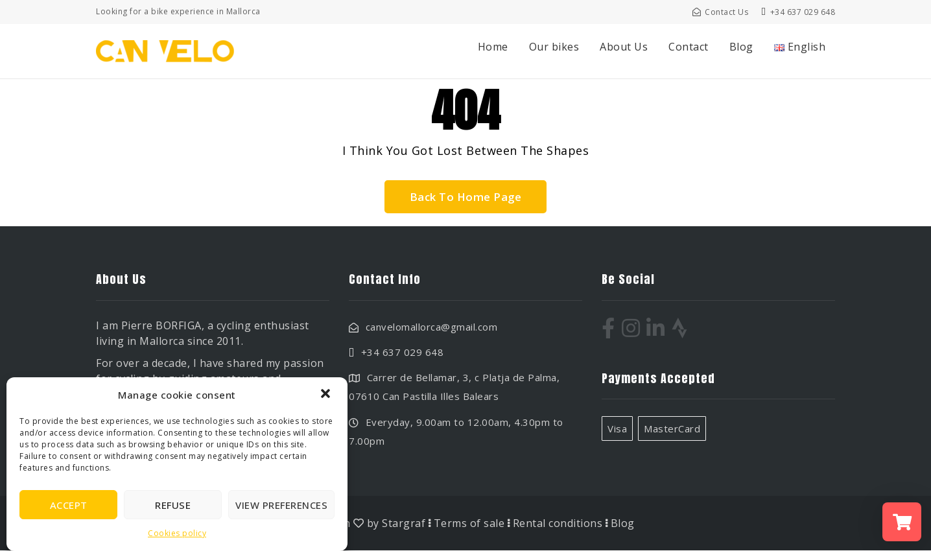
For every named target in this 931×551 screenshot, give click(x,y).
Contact (688, 47)
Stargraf (403, 524)
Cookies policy (177, 533)
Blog (741, 47)
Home (493, 47)
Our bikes (554, 47)
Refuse (173, 504)
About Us (624, 47)
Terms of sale (469, 524)
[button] (327, 395)
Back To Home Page (465, 196)
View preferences (281, 504)
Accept (69, 504)
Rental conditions (558, 524)
